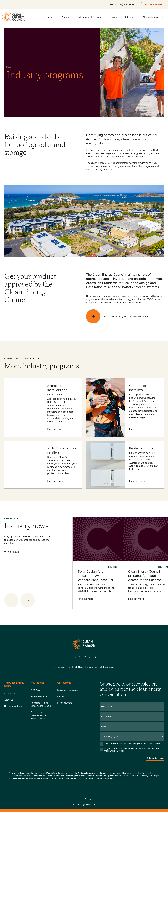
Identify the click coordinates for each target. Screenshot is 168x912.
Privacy (88, 799)
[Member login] (128, 4)
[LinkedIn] (80, 657)
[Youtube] (89, 657)
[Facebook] (72, 657)
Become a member (153, 4)
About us (8, 699)
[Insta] (76, 657)
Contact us (9, 693)
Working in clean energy (92, 18)
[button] (11, 600)
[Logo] (84, 644)
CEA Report (37, 690)
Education (131, 18)
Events (115, 18)
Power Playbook (39, 696)
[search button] (111, 4)
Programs (67, 18)
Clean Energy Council (83, 805)
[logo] (13, 17)
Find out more (55, 430)
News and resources (154, 18)
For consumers (64, 702)
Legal (79, 799)
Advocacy (50, 18)
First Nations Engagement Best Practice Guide (39, 715)
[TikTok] (95, 657)
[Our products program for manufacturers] (119, 316)
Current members (13, 706)
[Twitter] (85, 657)
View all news (11, 552)
